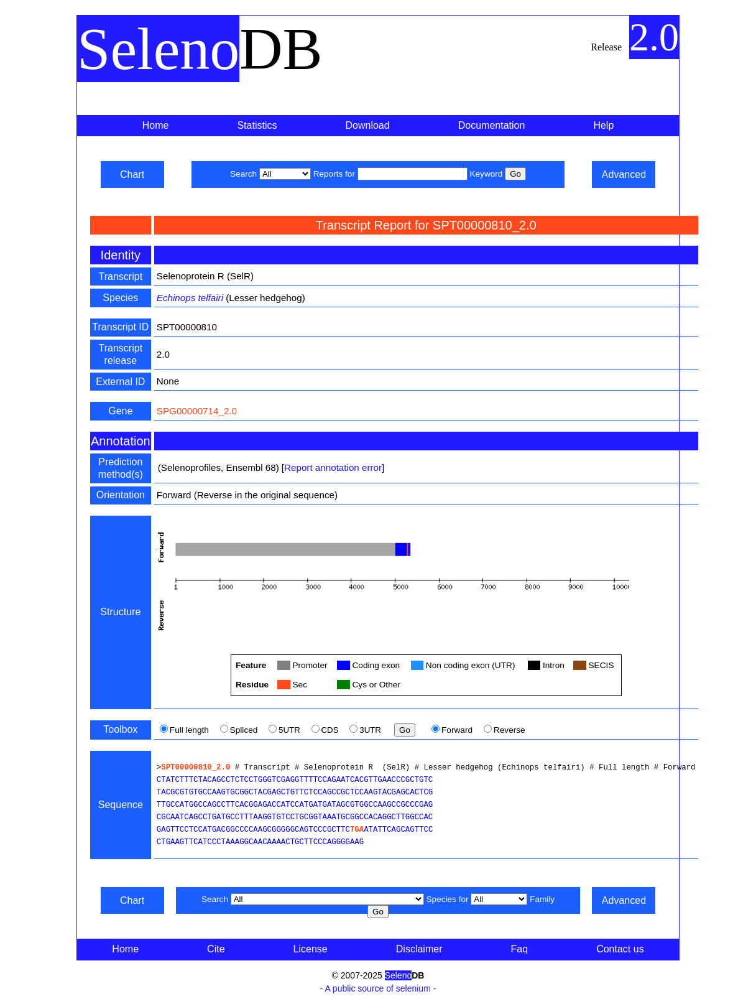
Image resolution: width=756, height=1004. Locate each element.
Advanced (624, 174)
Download (368, 125)
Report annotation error (333, 467)
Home (155, 125)
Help (603, 125)
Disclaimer (419, 949)
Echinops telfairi (190, 297)
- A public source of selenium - (378, 988)
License (310, 949)
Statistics (257, 125)
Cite (215, 949)
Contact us (619, 949)
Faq (519, 949)
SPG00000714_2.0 (197, 411)
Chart (132, 174)
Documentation (491, 125)
